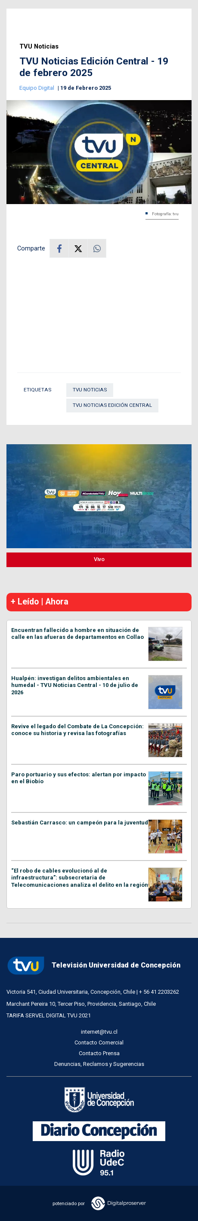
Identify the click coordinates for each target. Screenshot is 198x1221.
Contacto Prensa (99, 1053)
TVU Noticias (39, 46)
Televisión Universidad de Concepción (93, 965)
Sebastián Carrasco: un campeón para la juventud (79, 822)
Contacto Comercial (99, 1042)
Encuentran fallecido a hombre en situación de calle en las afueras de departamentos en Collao (77, 634)
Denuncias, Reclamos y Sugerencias (99, 1064)
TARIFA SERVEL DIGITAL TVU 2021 (48, 1015)
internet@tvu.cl (99, 1032)
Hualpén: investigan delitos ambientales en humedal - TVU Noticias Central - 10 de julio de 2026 (74, 685)
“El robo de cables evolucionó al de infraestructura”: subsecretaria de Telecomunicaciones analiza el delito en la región (79, 877)
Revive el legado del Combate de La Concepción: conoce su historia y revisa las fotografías (77, 730)
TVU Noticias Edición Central (112, 405)
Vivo (99, 559)
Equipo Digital (37, 88)
